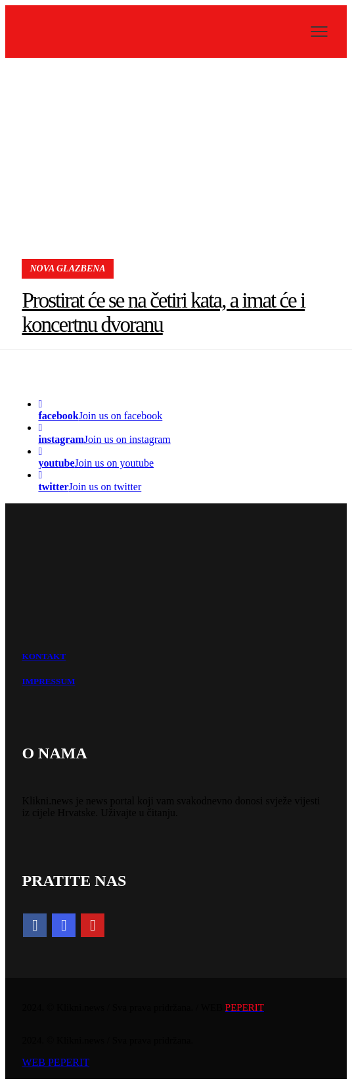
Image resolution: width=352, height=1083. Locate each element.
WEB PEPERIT (55, 1062)
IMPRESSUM (48, 681)
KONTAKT (44, 656)
